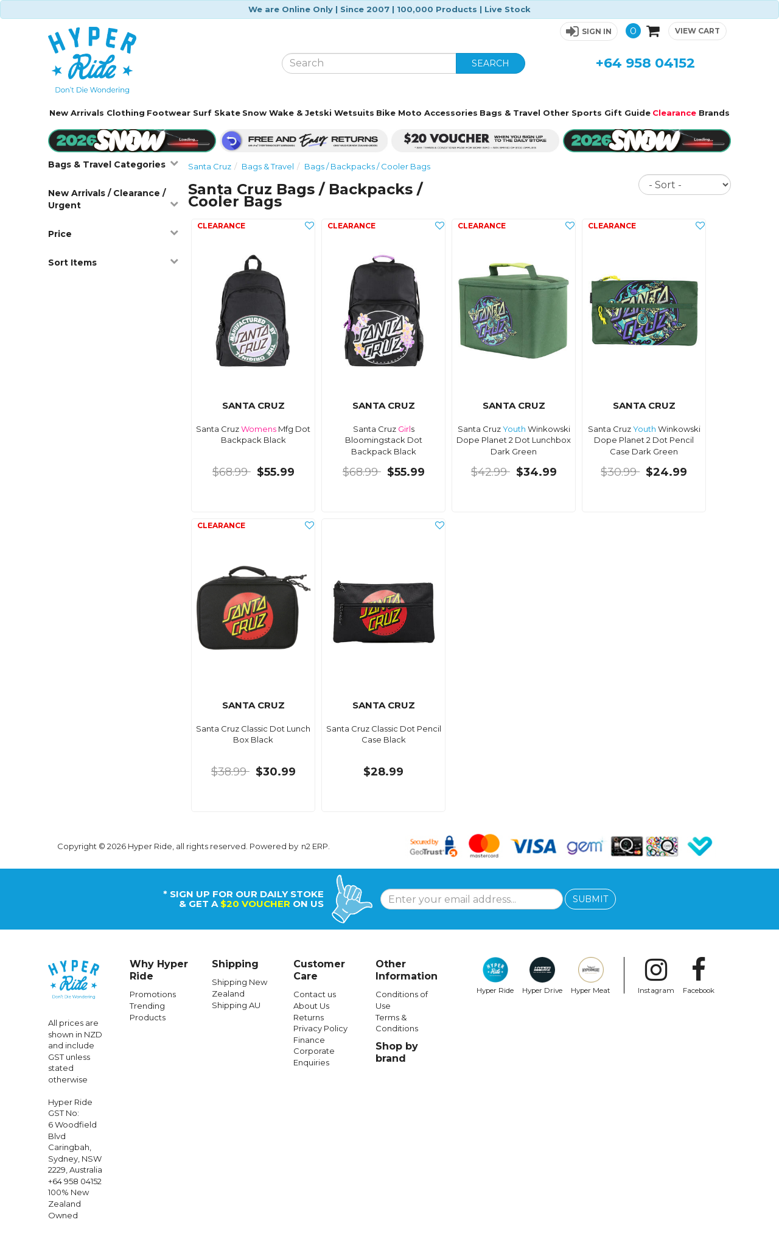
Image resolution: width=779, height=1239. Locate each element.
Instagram (656, 976)
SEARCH (490, 63)
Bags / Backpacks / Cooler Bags (367, 166)
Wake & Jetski (300, 113)
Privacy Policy (320, 1028)
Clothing (126, 113)
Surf (202, 113)
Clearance (674, 113)
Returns (308, 1017)
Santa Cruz (209, 166)
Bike (386, 113)
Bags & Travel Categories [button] (113, 164)
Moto (410, 113)
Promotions (153, 994)
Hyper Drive (542, 976)
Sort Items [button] (113, 262)
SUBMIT (590, 899)
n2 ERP (314, 846)
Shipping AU (236, 1005)
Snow (254, 113)
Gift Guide (627, 113)
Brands (714, 113)
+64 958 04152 (645, 63)
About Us (311, 1006)
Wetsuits (354, 113)
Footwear (168, 113)
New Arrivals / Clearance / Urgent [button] (113, 199)
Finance (309, 1040)
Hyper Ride (495, 976)
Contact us (314, 994)
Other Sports (572, 113)
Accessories (451, 113)
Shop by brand (397, 1052)
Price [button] (113, 233)
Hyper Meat (590, 976)
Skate (227, 113)
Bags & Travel (510, 113)
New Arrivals (76, 113)
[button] (589, 31)
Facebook (698, 976)
